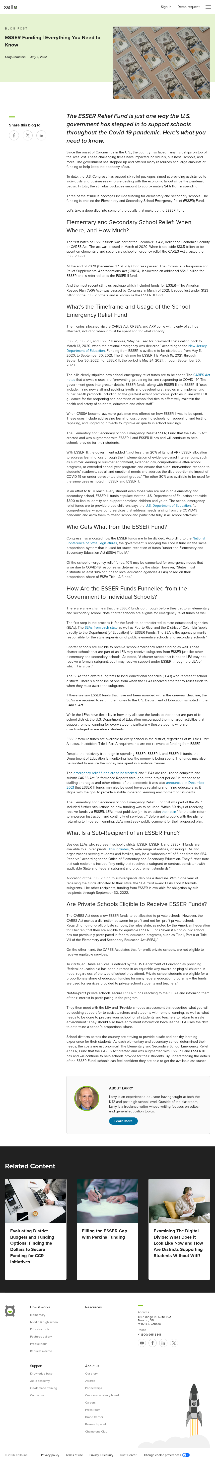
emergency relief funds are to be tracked (105, 773)
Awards (90, 1381)
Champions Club (96, 1431)
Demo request (188, 7)
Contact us (37, 1395)
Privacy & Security (101, 1455)
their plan (169, 812)
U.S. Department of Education (168, 505)
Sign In (166, 7)
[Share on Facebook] (14, 135)
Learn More (123, 1121)
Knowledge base (41, 1373)
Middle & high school (44, 1322)
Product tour (38, 1344)
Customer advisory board (102, 1395)
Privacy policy (50, 1455)
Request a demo (41, 1351)
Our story (91, 1373)
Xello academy (40, 1381)
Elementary (37, 1315)
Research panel (95, 1424)
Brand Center (94, 1417)
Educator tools (40, 1329)
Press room (92, 1410)
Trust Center (128, 1455)
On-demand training (43, 1388)
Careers (90, 1402)
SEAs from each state (101, 627)
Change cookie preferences (167, 1455)
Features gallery (41, 1336)
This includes (118, 849)
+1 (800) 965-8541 (149, 1334)
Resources (93, 1307)
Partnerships (93, 1388)
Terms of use (74, 1455)
